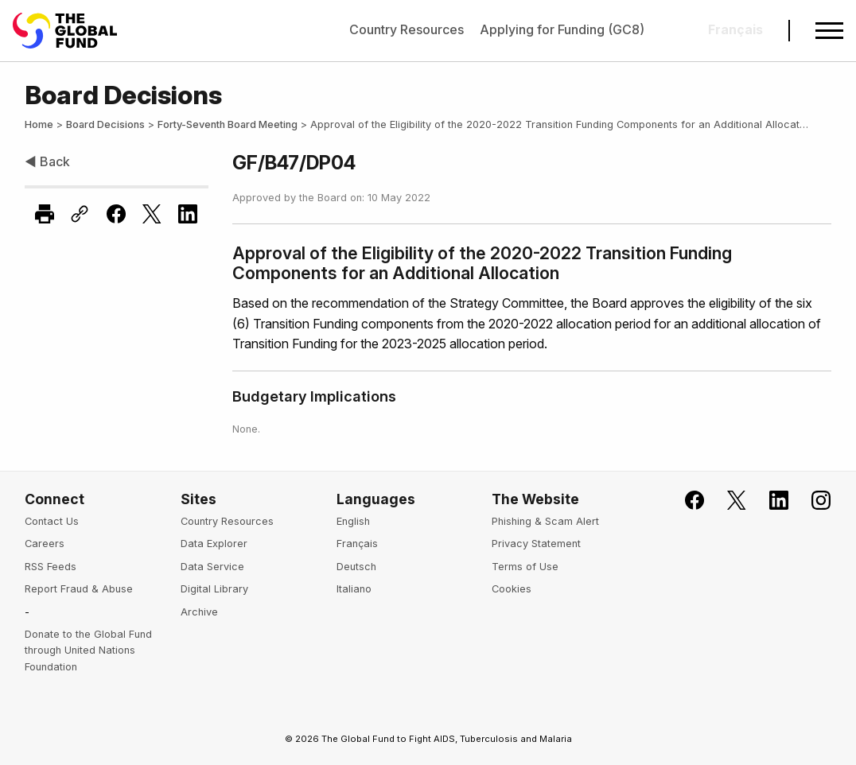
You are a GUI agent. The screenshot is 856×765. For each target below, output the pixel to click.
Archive (199, 612)
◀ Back (47, 161)
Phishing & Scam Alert (545, 521)
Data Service (212, 567)
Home (39, 124)
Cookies (511, 589)
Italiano (354, 589)
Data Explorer (214, 543)
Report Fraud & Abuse (79, 589)
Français (357, 543)
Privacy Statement (536, 543)
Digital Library (214, 589)
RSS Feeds (50, 567)
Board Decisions (105, 124)
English (353, 521)
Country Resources (406, 29)
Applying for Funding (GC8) (562, 29)
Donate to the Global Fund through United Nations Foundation (88, 650)
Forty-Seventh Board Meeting (228, 124)
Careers (44, 543)
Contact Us (52, 521)
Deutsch (356, 567)
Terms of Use (525, 567)
